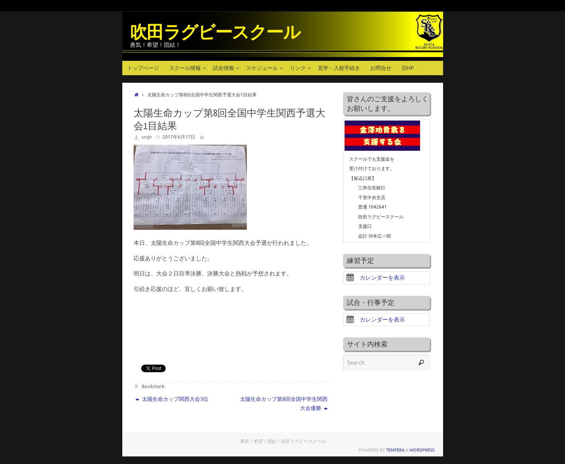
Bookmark (153, 386)
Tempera (395, 450)
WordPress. (423, 450)
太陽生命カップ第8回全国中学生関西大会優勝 (284, 403)
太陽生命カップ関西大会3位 (171, 399)
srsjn (147, 137)
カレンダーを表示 (375, 277)
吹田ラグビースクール (215, 33)
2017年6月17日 (179, 137)
